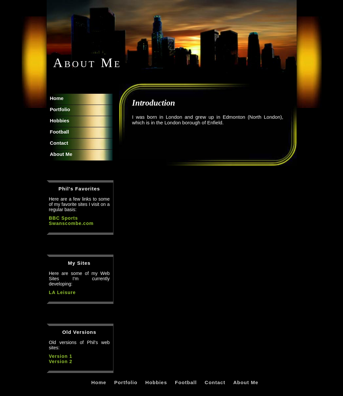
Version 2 (60, 361)
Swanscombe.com (71, 223)
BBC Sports (63, 218)
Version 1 (60, 356)
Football (59, 132)
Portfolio (60, 109)
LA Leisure (62, 292)
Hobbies (59, 120)
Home (57, 98)
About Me (61, 154)
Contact (59, 143)
